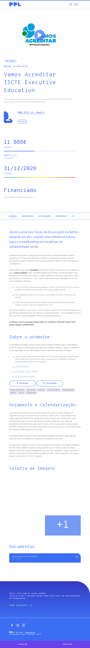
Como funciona (20, 605)
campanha (31, 393)
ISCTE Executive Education (25, 377)
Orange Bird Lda (30, 632)
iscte (21, 393)
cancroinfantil (53, 390)
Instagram (49, 383)
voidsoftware (68, 390)
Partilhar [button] (67, 644)
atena (13, 393)
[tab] (18, 216)
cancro (41, 390)
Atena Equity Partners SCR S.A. (26, 372)
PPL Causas (16, 61)
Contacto (28, 122)
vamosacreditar (17, 390)
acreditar (31, 390)
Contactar (22, 644)
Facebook (22, 383)
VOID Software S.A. (22, 367)
